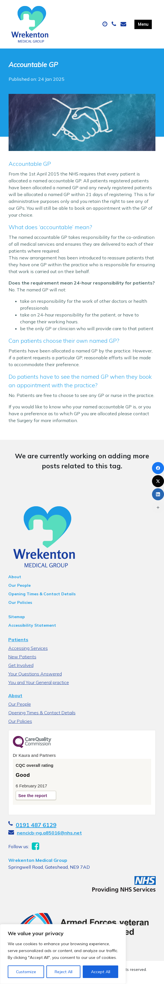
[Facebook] (158, 468)
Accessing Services (28, 648)
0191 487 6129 (36, 824)
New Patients (22, 657)
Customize (26, 971)
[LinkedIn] (158, 494)
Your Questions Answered (35, 674)
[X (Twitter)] (158, 481)
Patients (18, 639)
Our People (19, 585)
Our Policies (20, 602)
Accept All (100, 971)
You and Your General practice (38, 682)
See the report (32, 795)
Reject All (63, 971)
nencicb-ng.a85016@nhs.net (49, 833)
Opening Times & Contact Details (42, 593)
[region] (63, 954)
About (14, 576)
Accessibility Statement (32, 625)
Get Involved (20, 665)
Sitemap (16, 616)
